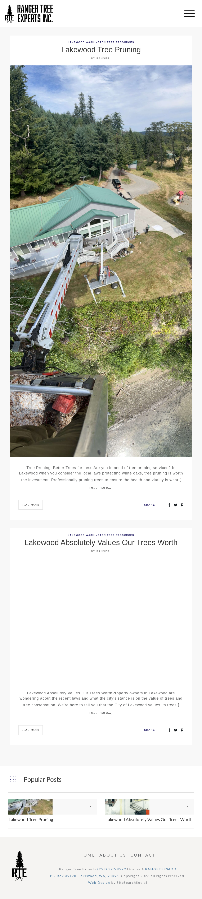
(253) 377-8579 (111, 869)
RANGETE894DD (160, 869)
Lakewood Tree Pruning (101, 49)
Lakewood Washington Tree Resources (101, 42)
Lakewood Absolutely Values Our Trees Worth (101, 542)
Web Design (99, 882)
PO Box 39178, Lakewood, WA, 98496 (84, 876)
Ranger (103, 58)
